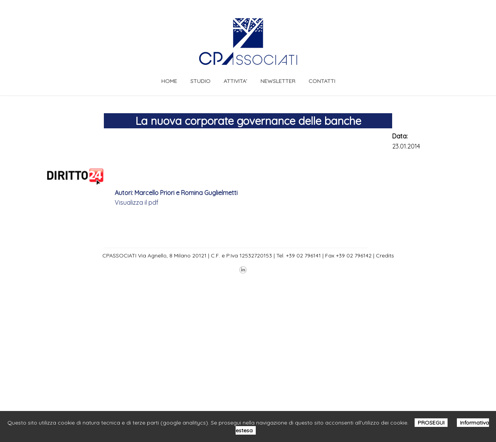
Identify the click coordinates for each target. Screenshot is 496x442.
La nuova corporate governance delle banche (248, 121)
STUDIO (200, 81)
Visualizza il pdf (136, 202)
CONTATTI (321, 81)
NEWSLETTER (277, 81)
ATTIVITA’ (235, 81)
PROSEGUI (431, 422)
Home (169, 81)
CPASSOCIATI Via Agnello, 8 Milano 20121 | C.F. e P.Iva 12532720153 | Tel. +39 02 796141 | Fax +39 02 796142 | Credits (248, 255)
